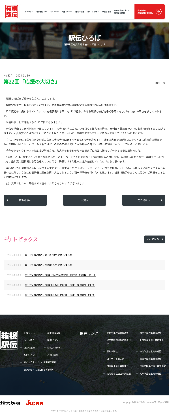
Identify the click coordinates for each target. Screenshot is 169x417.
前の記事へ (25, 200)
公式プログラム (93, 11)
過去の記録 (79, 11)
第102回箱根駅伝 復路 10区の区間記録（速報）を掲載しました (60, 275)
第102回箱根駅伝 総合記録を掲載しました (49, 255)
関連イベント (67, 11)
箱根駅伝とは (41, 11)
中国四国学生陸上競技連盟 (153, 366)
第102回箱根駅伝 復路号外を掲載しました (49, 265)
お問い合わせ (53, 354)
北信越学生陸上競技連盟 (152, 340)
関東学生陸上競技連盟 (118, 332)
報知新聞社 (112, 351)
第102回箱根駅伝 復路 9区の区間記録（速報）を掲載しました (60, 285)
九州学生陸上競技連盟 (150, 373)
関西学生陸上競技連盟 (150, 358)
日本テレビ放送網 (115, 358)
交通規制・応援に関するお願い (146, 11)
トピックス (29, 11)
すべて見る (153, 239)
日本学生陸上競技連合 (118, 366)
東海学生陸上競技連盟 (150, 351)
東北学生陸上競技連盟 (150, 332)
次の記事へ (143, 200)
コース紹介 (54, 11)
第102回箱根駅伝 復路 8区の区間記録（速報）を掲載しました (60, 295)
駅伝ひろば (106, 11)
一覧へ (84, 200)
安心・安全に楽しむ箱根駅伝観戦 (122, 11)
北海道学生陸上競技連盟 (119, 373)
